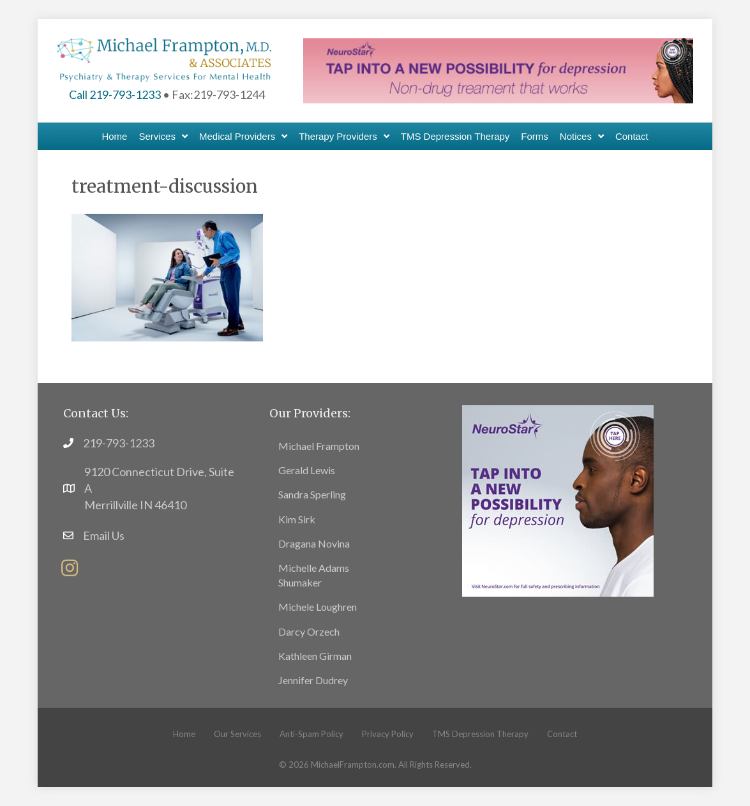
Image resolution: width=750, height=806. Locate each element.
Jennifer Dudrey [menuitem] (313, 680)
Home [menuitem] (184, 734)
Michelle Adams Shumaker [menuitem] (313, 575)
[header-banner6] (498, 69)
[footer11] (558, 499)
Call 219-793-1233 (115, 94)
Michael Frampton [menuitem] (318, 446)
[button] (69, 568)
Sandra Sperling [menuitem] (312, 494)
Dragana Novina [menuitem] (314, 543)
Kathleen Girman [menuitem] (315, 656)
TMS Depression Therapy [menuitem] (480, 734)
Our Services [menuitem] (237, 734)
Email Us (103, 535)
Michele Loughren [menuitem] (317, 607)
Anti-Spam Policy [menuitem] (311, 734)
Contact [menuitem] (562, 734)
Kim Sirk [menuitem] (296, 519)
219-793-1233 (118, 443)
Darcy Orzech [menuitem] (309, 631)
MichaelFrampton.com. (353, 764)
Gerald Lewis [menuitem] (306, 470)
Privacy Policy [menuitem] (388, 734)
